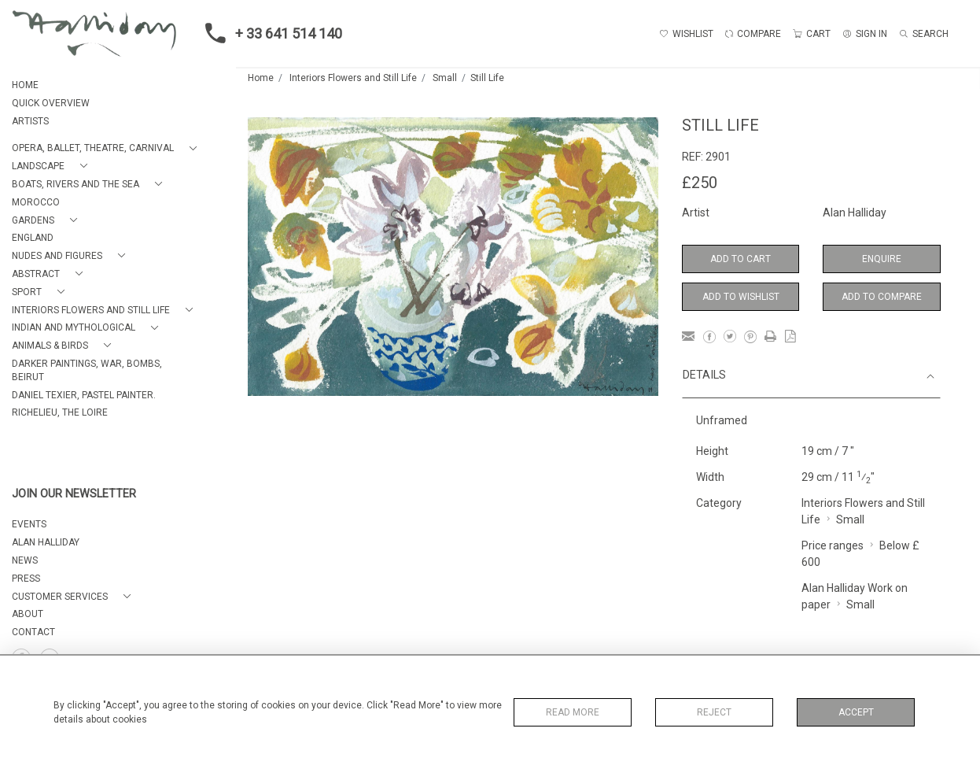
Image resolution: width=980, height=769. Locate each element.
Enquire (881, 258)
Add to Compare (882, 296)
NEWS (25, 560)
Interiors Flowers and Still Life (353, 77)
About (27, 613)
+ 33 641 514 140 (269, 33)
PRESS (26, 578)
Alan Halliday (854, 212)
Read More (572, 712)
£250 (699, 182)
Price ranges (832, 545)
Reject (714, 712)
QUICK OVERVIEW (51, 103)
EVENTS (29, 524)
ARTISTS (30, 121)
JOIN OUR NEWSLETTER (74, 494)
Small (445, 77)
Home (261, 77)
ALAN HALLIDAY (45, 542)
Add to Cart (740, 258)
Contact (33, 632)
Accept (856, 712)
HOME (25, 85)
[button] (107, 148)
